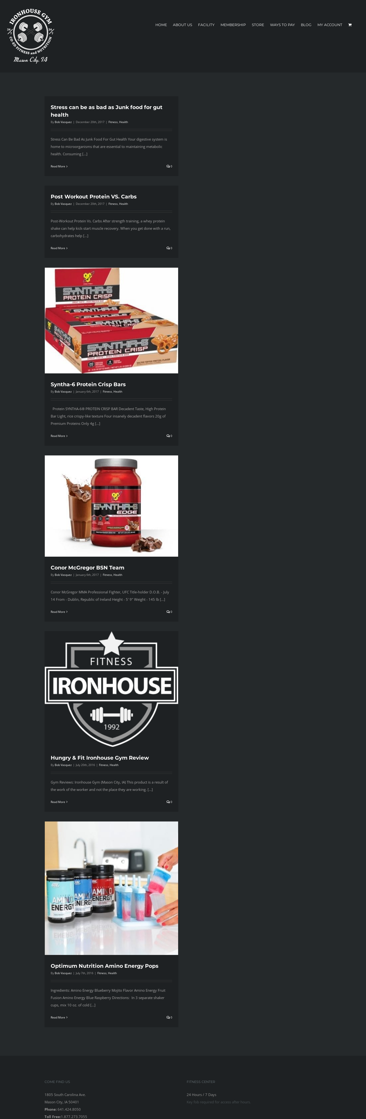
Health (123, 122)
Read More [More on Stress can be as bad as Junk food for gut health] (58, 166)
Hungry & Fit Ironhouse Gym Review (100, 758)
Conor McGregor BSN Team (87, 567)
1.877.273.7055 (74, 1116)
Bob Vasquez (63, 122)
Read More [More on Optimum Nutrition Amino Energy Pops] (58, 1017)
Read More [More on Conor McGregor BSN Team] (58, 612)
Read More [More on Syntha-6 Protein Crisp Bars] (58, 436)
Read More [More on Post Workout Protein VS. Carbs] (58, 248)
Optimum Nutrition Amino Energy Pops (104, 966)
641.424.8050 (69, 1109)
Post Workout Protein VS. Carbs (94, 196)
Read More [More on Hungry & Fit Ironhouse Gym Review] (58, 802)
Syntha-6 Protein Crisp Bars (88, 384)
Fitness (113, 122)
